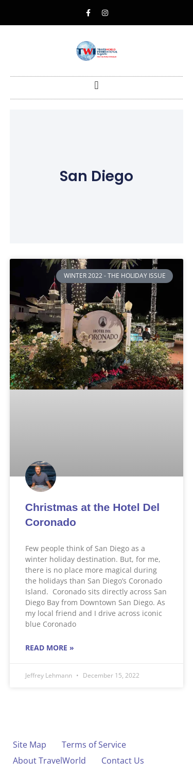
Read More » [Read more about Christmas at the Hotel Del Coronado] (49, 647)
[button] (96, 85)
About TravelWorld (49, 760)
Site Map (29, 744)
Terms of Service (94, 744)
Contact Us (122, 760)
